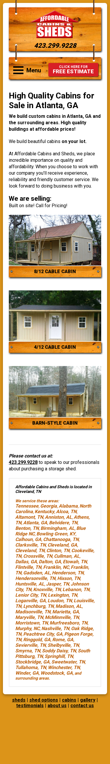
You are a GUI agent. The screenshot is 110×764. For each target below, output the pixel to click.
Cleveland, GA (62, 545)
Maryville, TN (29, 617)
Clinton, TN (58, 550)
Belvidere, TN (63, 522)
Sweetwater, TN (68, 662)
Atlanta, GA (35, 522)
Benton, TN (27, 528)
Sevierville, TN (30, 645)
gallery (87, 700)
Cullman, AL (66, 556)
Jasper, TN (57, 584)
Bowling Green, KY (55, 534)
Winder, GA (27, 673)
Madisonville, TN (32, 612)
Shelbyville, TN (63, 645)
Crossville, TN (37, 556)
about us (57, 705)
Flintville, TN (28, 567)
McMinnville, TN (62, 617)
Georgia (48, 506)
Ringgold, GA (36, 639)
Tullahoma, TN (30, 667)
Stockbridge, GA (32, 662)
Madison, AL (68, 606)
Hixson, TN (68, 578)
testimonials (30, 705)
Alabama (68, 506)
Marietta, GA (65, 612)
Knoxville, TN (47, 589)
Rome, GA (62, 639)
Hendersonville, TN (35, 578)
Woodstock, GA (56, 673)
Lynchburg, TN (38, 606)
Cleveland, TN (30, 550)
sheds (19, 700)
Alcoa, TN (66, 511)
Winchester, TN (64, 667)
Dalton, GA (50, 561)
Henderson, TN (68, 573)
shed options (43, 700)
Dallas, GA (26, 561)
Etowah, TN (75, 561)
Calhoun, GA (28, 539)
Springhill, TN (59, 656)
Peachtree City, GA (42, 634)
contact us (82, 705)
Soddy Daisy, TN (59, 651)
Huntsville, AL (29, 584)
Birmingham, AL (57, 528)
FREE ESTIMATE (73, 69)
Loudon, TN (60, 600)
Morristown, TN (31, 623)
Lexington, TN (62, 595)
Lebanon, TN (75, 589)
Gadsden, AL (36, 573)
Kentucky (44, 511)
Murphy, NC (27, 628)
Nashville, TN (55, 628)
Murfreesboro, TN (68, 623)
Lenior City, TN (30, 595)
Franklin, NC (56, 567)
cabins (69, 700)
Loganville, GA (30, 600)
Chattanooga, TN (61, 539)
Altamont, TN (29, 517)
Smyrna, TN (27, 651)
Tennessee (26, 506)
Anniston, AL (58, 517)
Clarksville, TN (30, 545)
